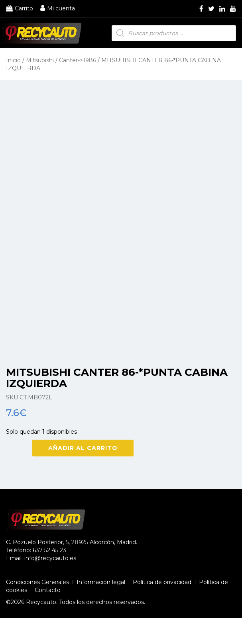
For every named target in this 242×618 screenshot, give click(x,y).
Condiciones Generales (37, 582)
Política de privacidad (162, 582)
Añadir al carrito (83, 448)
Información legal (101, 582)
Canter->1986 (77, 60)
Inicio (13, 60)
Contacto (48, 590)
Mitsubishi (40, 60)
